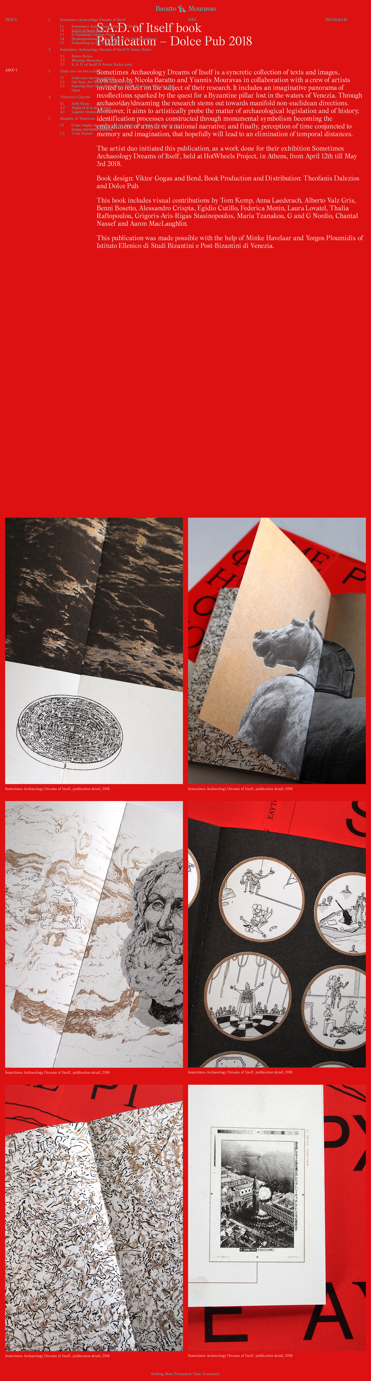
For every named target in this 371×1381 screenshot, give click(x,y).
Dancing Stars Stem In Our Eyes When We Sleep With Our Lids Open (123, 88)
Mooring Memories (87, 60)
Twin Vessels (82, 133)
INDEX (11, 19)
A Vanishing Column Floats (93, 34)
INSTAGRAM (336, 19)
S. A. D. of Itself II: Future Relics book (102, 64)
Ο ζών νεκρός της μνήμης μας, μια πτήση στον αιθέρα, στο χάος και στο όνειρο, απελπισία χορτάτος (126, 127)
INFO (192, 19)
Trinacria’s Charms (75, 96)
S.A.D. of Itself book (88, 30)
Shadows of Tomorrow (78, 118)
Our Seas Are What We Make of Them (103, 82)
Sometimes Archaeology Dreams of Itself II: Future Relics (106, 49)
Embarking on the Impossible (95, 42)
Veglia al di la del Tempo (91, 107)
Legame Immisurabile (89, 111)
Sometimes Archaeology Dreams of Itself (92, 19)
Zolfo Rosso (81, 103)
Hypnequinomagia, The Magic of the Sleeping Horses (114, 38)
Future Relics (82, 56)
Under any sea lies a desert (81, 71)
